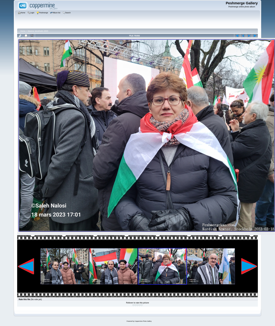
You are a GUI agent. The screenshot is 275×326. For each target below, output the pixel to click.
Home (22, 31)
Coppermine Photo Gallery (143, 321)
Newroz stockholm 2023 (38, 31)
